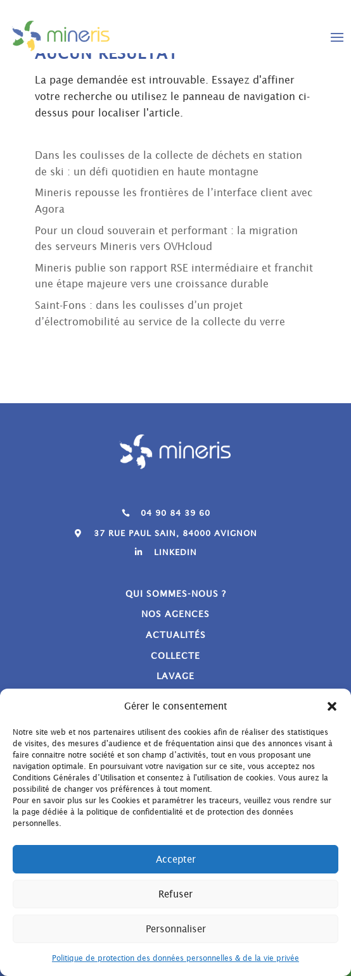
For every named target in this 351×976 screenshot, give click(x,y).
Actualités (176, 635)
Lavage (175, 676)
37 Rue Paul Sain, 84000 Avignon (175, 533)
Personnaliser (176, 928)
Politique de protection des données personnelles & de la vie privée (175, 958)
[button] (332, 706)
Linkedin (175, 552)
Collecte (175, 656)
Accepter (176, 859)
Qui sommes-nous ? (175, 594)
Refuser (175, 894)
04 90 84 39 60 (175, 513)
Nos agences (175, 614)
